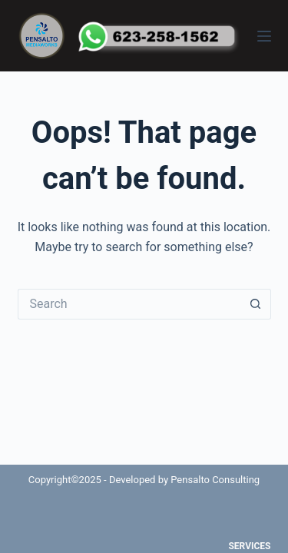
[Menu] (264, 36)
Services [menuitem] (249, 546)
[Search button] (255, 304)
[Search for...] (129, 304)
